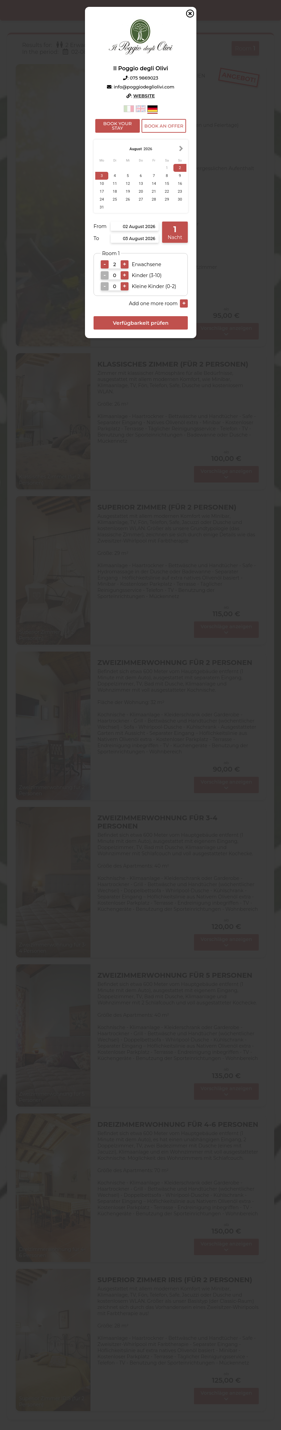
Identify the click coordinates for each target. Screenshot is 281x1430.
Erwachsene (146, 264)
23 (180, 191)
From (100, 226)
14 (153, 183)
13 (140, 183)
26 (127, 199)
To (96, 238)
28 (153, 199)
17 (101, 191)
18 (114, 191)
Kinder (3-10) (146, 275)
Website (144, 95)
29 (166, 199)
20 (140, 191)
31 (101, 207)
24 (101, 199)
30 (180, 199)
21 (153, 191)
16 (180, 183)
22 (166, 191)
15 (166, 183)
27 (140, 199)
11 (114, 183)
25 (114, 199)
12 (127, 183)
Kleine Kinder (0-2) (154, 286)
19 (127, 191)
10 (101, 183)
